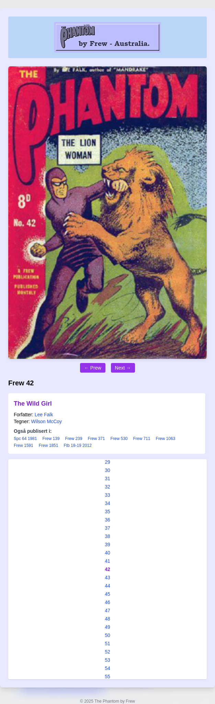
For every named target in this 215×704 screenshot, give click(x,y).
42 (107, 569)
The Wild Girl (33, 403)
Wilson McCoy (46, 421)
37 (107, 528)
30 (107, 470)
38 (107, 536)
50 (107, 635)
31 (107, 478)
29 (107, 462)
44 (107, 585)
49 (107, 627)
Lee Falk (44, 414)
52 (107, 651)
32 (107, 487)
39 (107, 544)
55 (107, 676)
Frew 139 (50, 438)
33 (107, 495)
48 (107, 619)
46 (107, 602)
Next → (123, 368)
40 (107, 553)
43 (107, 577)
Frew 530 (118, 438)
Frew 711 (141, 438)
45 (107, 594)
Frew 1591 (23, 445)
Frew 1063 (166, 438)
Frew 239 (73, 438)
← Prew (92, 368)
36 (107, 519)
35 (107, 511)
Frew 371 (96, 438)
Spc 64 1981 (25, 438)
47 (107, 610)
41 (107, 561)
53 (107, 660)
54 (107, 668)
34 (107, 503)
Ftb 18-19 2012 (77, 445)
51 (107, 643)
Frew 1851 (48, 445)
